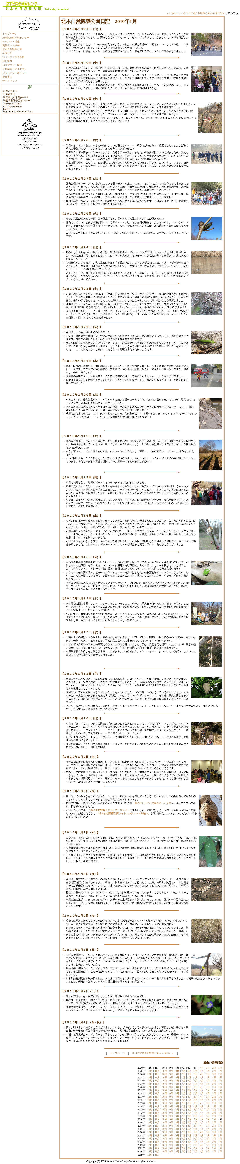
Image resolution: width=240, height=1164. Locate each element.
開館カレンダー (11, 45)
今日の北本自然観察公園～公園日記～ (204, 13)
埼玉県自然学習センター (15, 37)
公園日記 (7, 53)
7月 (183, 1071)
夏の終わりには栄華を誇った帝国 (153, 803)
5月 (196, 1071)
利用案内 (7, 61)
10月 (164, 1071)
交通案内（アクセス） (14, 69)
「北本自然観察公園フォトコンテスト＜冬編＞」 (123, 813)
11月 (157, 1071)
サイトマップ (9, 80)
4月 (202, 1067)
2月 (214, 1067)
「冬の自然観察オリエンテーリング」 (109, 810)
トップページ (173, 13)
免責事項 (7, 76)
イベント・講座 (11, 41)
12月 (149, 1071)
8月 (177, 1071)
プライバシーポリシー (14, 73)
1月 (220, 1067)
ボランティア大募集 (13, 57)
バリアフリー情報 (12, 65)
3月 (208, 1067)
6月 (189, 1071)
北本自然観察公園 (12, 49)
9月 (171, 1071)
